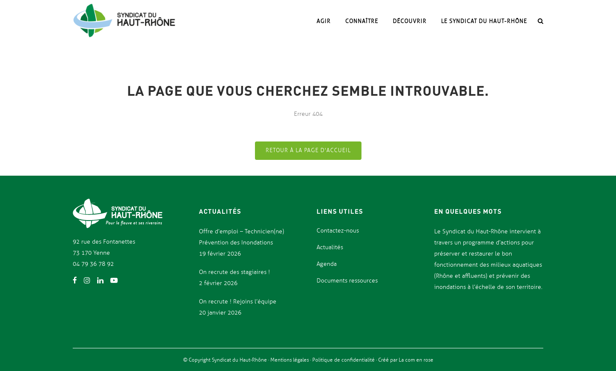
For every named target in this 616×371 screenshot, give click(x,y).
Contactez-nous (338, 230)
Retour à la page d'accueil (308, 150)
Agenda (327, 264)
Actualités (330, 247)
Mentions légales (290, 360)
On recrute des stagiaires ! (234, 272)
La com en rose (415, 360)
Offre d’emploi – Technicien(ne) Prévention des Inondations (241, 237)
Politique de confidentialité (344, 360)
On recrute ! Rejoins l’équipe (237, 301)
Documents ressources (347, 280)
